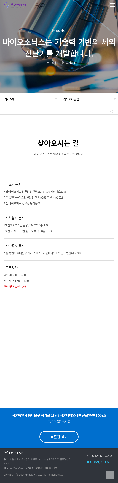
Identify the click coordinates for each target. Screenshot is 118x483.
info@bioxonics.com (46, 467)
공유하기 (109, 111)
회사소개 (9, 99)
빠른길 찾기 (59, 436)
